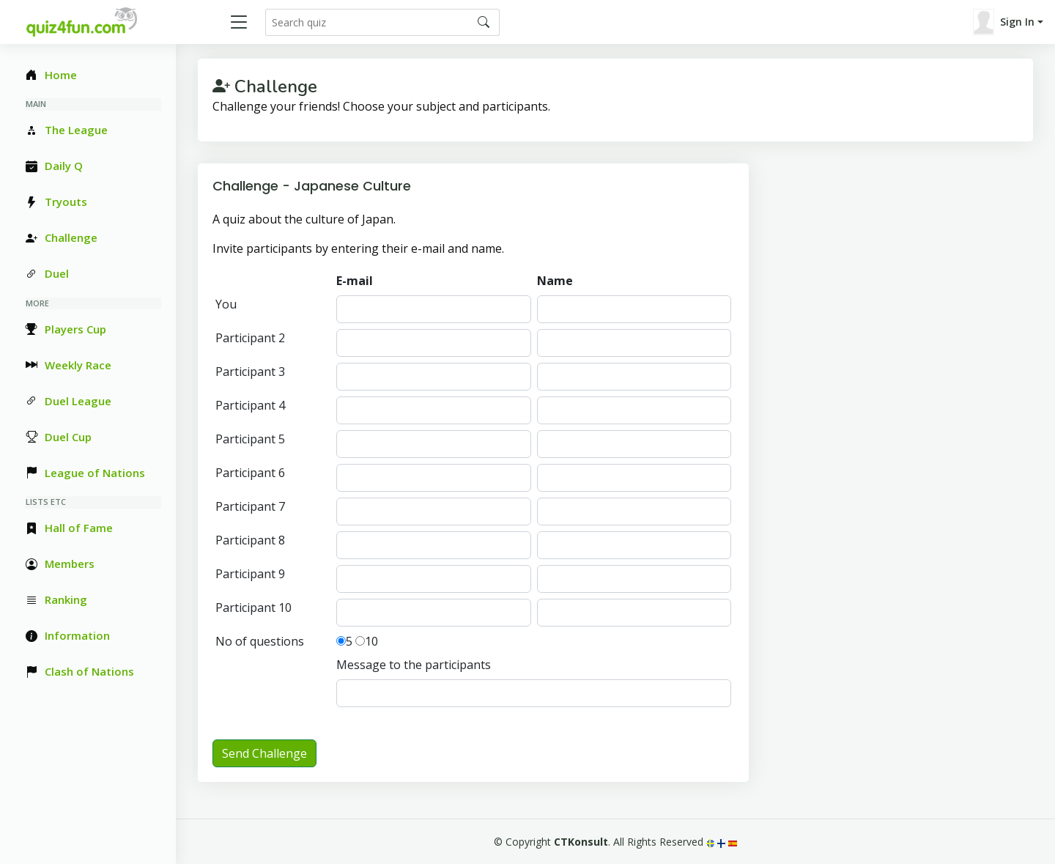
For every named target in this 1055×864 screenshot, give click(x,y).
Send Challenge (264, 753)
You (226, 304)
